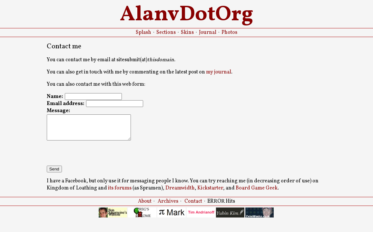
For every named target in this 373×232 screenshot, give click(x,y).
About (145, 206)
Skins (187, 32)
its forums (120, 193)
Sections (166, 32)
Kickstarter (210, 193)
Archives (168, 206)
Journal (207, 32)
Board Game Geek (257, 193)
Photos (229, 32)
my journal (218, 72)
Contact (193, 206)
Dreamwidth (180, 193)
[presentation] (96, 157)
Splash (143, 32)
